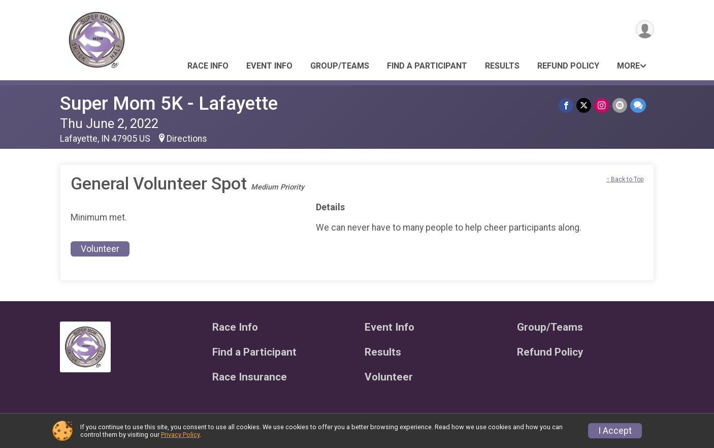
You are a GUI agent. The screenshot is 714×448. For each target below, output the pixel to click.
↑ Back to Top (624, 179)
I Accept (615, 431)
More (628, 66)
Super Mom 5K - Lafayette (169, 103)
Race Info (208, 66)
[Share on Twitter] (584, 105)
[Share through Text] (638, 105)
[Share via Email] (619, 105)
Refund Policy (568, 66)
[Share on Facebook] (566, 105)
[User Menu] (644, 29)
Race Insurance (249, 377)
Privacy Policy (180, 434)
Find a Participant (427, 66)
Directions (187, 139)
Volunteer (100, 249)
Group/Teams (339, 66)
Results (502, 66)
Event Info (269, 66)
